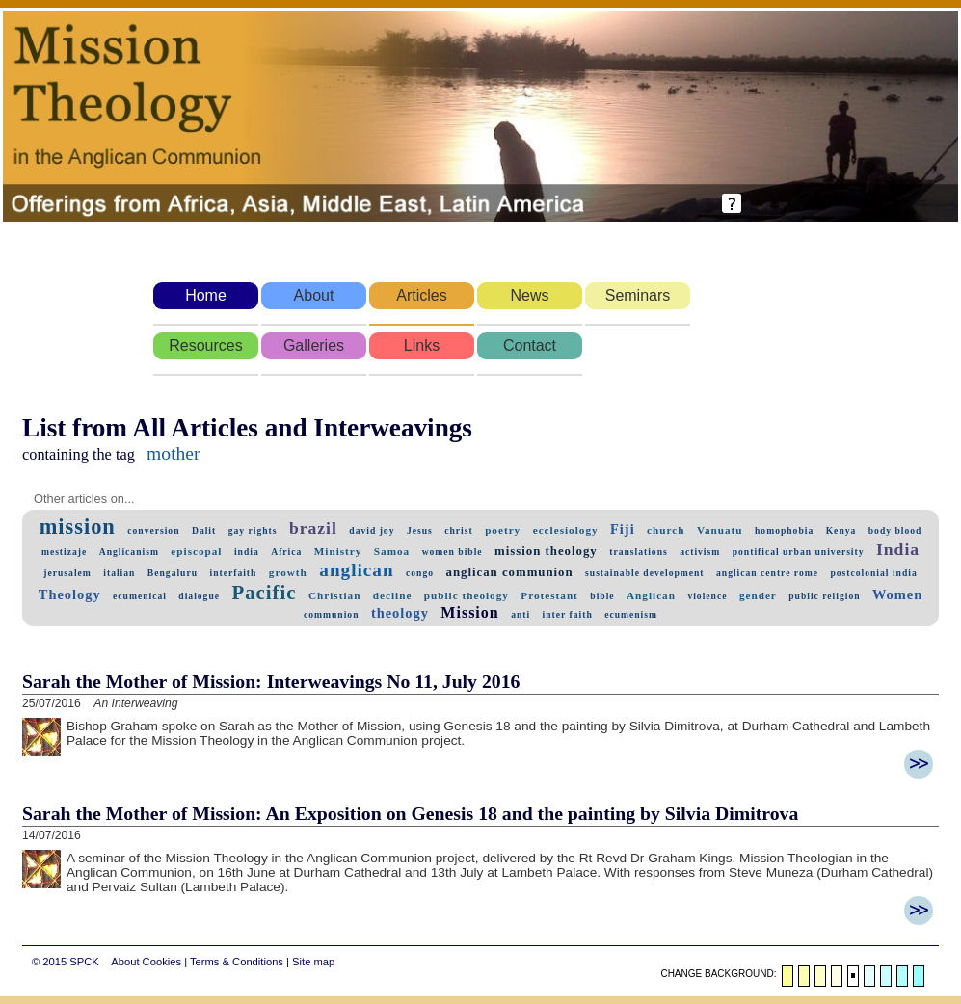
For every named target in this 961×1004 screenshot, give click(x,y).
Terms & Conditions (236, 961)
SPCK (83, 961)
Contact (529, 345)
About (314, 295)
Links (422, 345)
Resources (205, 345)
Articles (421, 295)
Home (206, 295)
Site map (313, 961)
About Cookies (146, 961)
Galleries (313, 345)
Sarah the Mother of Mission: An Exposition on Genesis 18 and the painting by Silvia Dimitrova (410, 813)
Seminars (638, 295)
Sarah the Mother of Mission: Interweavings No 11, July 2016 (271, 681)
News (529, 295)
